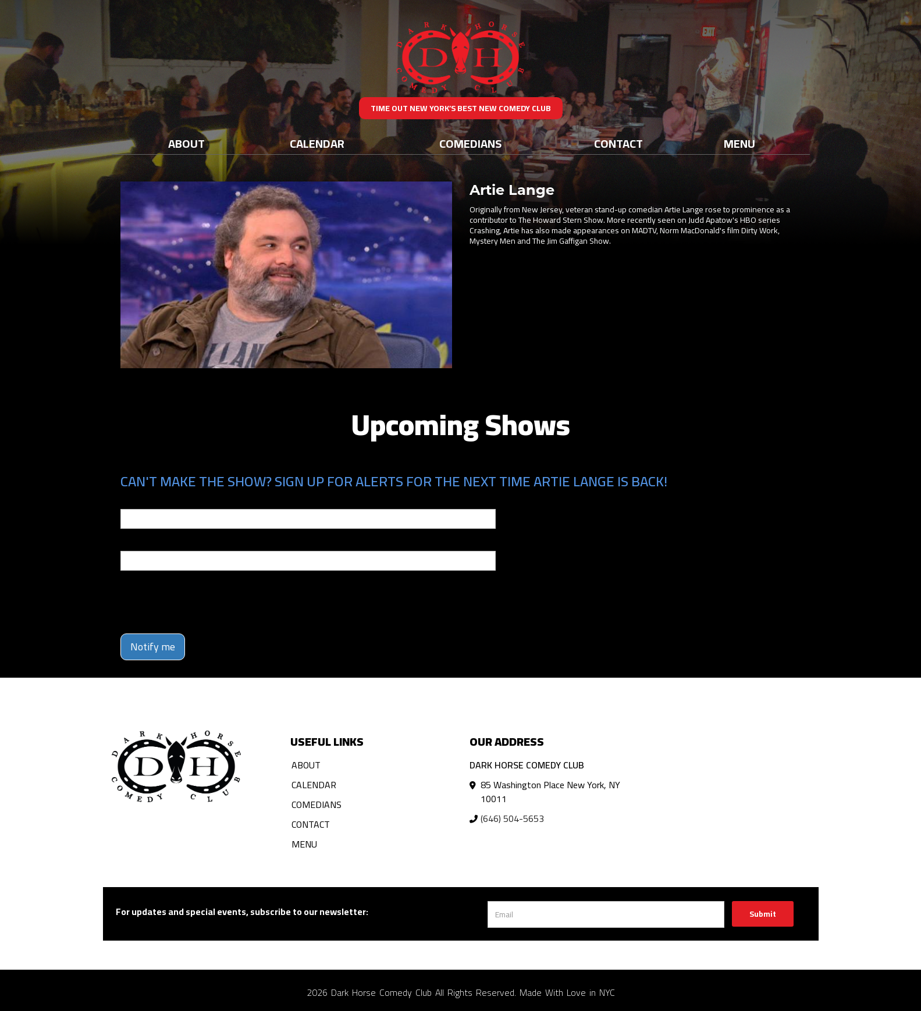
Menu (739, 143)
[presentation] (208, 602)
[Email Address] (606, 914)
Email (130, 501)
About (186, 143)
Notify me (152, 646)
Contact (618, 143)
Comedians (470, 143)
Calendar (317, 143)
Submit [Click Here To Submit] (762, 913)
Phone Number (148, 542)
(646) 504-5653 (512, 818)
